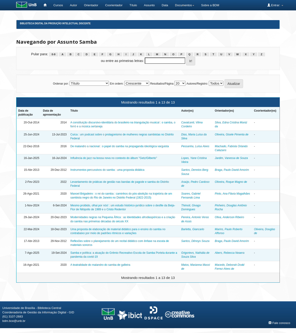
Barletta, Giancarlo (192, 229)
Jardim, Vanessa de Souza (231, 158)
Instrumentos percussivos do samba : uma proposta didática (107, 169)
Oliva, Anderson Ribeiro (229, 217)
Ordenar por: (61, 83)
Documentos (184, 5)
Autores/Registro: (197, 83)
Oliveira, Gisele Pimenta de (231, 134)
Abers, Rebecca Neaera (229, 252)
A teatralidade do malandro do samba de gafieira (100, 264)
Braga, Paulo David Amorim (232, 169)
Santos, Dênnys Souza (195, 241)
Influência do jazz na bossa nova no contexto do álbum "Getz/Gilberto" (113, 158)
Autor (73, 5)
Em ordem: (116, 83)
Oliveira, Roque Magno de (231, 181)
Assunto (149, 5)
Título (133, 5)
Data (165, 5)
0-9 (53, 54)
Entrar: (275, 5)
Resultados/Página (161, 83)
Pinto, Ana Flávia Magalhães (232, 193)
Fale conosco (279, 323)
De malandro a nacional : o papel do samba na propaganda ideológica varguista (119, 146)
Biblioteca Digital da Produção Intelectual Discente (55, 23)
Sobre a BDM (210, 5)
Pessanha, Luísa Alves (195, 146)
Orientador (91, 5)
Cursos (58, 5)
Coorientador (114, 5)
